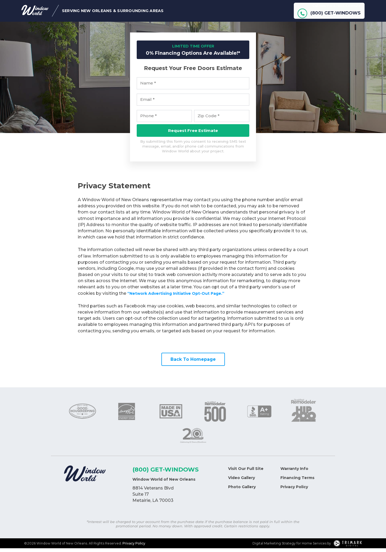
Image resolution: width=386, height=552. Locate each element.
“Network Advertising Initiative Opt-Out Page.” (181, 297)
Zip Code (209, 120)
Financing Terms (297, 481)
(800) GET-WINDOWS (165, 473)
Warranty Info (294, 472)
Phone (148, 120)
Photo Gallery (242, 490)
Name (148, 87)
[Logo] (85, 478)
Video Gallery (241, 481)
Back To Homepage (193, 363)
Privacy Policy (294, 490)
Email (147, 103)
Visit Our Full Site (245, 472)
